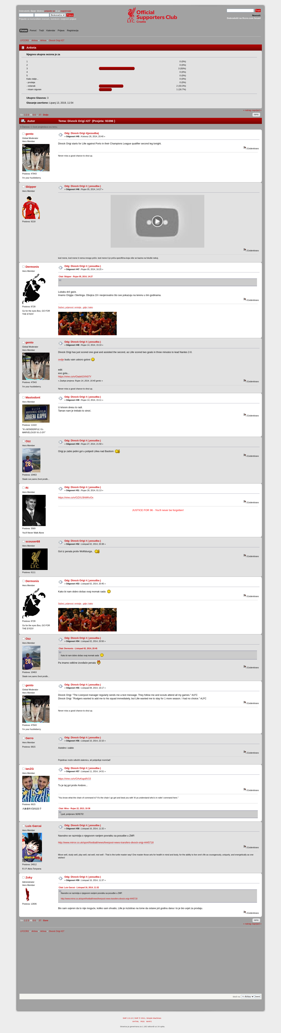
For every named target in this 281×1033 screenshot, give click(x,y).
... (37, 115)
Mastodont (33, 397)
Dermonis (32, 266)
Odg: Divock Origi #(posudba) (81, 133)
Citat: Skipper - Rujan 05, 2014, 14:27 (76, 277)
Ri (27, 487)
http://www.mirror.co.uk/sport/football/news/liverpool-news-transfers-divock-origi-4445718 (106, 842)
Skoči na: (236, 997)
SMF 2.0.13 (128, 1018)
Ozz (28, 441)
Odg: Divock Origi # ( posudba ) (82, 186)
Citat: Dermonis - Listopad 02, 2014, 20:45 (78, 648)
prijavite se (49, 11)
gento (30, 133)
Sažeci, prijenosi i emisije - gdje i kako (75, 307)
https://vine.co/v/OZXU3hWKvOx (75, 497)
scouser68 (33, 541)
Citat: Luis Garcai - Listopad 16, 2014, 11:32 (79, 887)
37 (40, 115)
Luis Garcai (34, 826)
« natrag (247, 110)
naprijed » (256, 110)
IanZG (30, 768)
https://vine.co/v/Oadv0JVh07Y (75, 376)
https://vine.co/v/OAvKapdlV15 (74, 778)
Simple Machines (153, 1018)
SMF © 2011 (139, 1018)
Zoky (29, 877)
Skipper (31, 186)
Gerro (30, 738)
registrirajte (65, 11)
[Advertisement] (140, 964)
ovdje (61, 359)
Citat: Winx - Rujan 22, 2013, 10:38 (74, 808)
